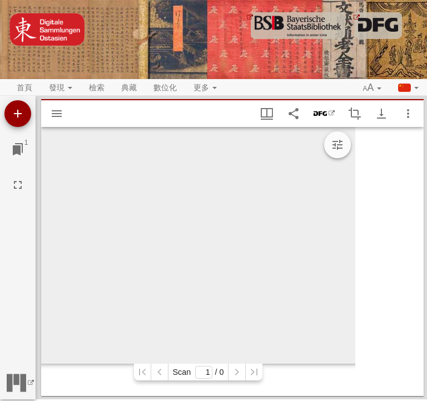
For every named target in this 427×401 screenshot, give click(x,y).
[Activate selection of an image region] (354, 113)
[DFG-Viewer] (324, 113)
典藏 (129, 87)
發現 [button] (60, 87)
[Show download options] (381, 113)
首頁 (24, 87)
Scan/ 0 (198, 372)
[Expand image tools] (337, 144)
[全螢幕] (17, 185)
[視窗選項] (408, 113)
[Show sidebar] (56, 113)
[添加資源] (17, 113)
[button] (372, 88)
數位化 (165, 87)
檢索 (97, 87)
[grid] (389, 261)
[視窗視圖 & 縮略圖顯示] (267, 113)
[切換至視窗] (17, 149)
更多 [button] (205, 87)
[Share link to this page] (293, 113)
